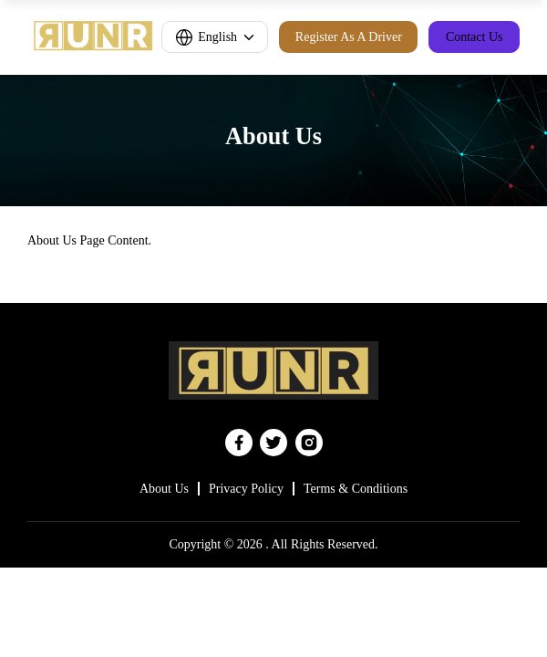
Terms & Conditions (356, 488)
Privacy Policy (246, 488)
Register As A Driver (348, 37)
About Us (164, 488)
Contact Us (474, 37)
